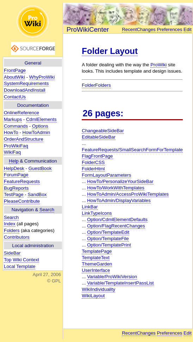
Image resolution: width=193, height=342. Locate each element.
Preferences (169, 29)
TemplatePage (97, 251)
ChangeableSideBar (103, 130)
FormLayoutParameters (106, 175)
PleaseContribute (22, 201)
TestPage (14, 194)
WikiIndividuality (98, 289)
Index (9, 223)
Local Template (19, 266)
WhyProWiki (42, 77)
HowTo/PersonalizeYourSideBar (120, 181)
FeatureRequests (22, 181)
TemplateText (96, 257)
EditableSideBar (99, 137)
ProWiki (158, 64)
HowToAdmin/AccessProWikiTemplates (128, 194)
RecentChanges (139, 29)
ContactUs (15, 96)
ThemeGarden (97, 264)
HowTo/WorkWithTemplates (115, 187)
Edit (187, 29)
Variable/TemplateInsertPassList (120, 283)
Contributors (17, 237)
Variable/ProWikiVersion (112, 276)
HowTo (11, 132)
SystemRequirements (26, 83)
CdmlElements (41, 119)
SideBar (12, 253)
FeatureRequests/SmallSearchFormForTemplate (132, 149)
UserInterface (96, 270)
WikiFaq (12, 152)
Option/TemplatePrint (109, 245)
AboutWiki (14, 77)
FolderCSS (93, 162)
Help (13, 161)
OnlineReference (21, 112)
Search (46, 209)
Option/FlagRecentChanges (116, 225)
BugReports (16, 188)
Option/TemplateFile (108, 238)
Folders (11, 230)
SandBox (36, 194)
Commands (16, 126)
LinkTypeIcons (97, 213)
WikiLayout (93, 295)
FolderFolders (96, 85)
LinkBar (90, 206)
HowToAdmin (36, 132)
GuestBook (40, 168)
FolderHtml (93, 168)
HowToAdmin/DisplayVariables (119, 200)
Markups (13, 119)
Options (40, 126)
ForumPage (16, 174)
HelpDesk (14, 168)
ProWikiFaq (16, 145)
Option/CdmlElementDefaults (117, 219)
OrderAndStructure (23, 139)
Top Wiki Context (21, 259)
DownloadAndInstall (24, 90)
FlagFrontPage (97, 156)
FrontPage (15, 70)
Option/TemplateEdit (108, 232)
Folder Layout (110, 51)
